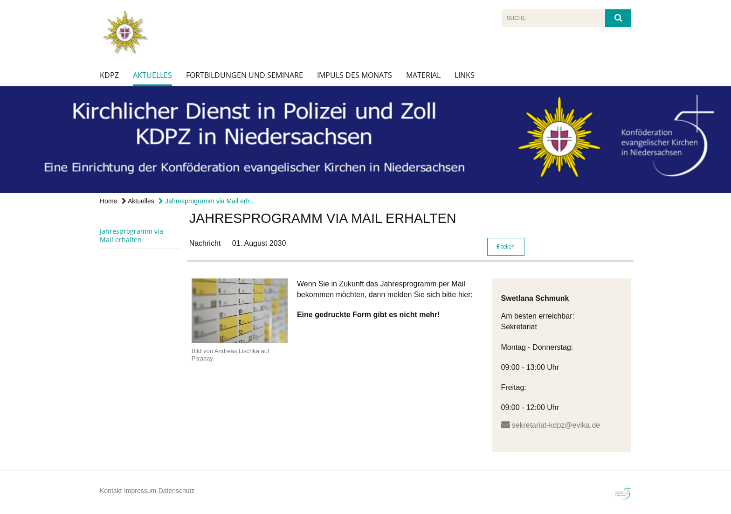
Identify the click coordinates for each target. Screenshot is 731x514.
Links (465, 75)
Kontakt (111, 490)
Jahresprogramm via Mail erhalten (131, 235)
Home (108, 201)
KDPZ (109, 75)
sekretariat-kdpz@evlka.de (556, 425)
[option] (365, 139)
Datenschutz (177, 490)
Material (423, 75)
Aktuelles (152, 75)
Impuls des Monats (354, 75)
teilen (506, 246)
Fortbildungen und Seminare (244, 75)
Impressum (140, 490)
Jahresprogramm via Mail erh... (207, 201)
